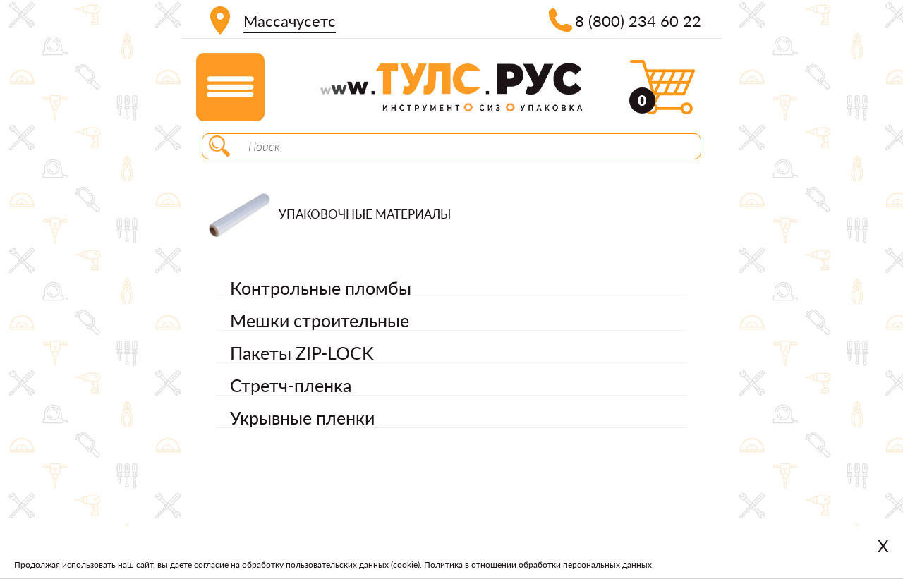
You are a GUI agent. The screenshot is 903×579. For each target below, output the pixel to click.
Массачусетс (289, 20)
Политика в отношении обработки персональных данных (538, 564)
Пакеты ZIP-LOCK (302, 352)
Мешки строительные (319, 320)
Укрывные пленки (302, 417)
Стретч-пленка (290, 385)
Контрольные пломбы (320, 287)
